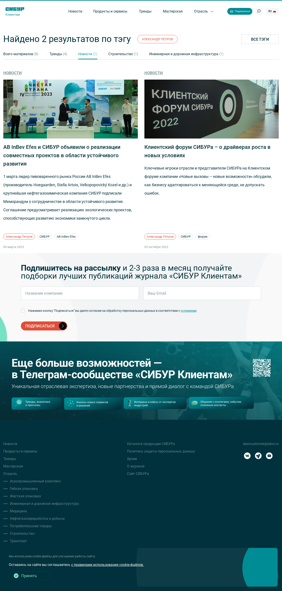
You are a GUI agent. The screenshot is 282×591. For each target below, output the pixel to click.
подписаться (46, 326)
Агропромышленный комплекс (35, 481)
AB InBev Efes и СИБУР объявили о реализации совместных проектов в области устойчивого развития (61, 155)
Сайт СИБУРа (138, 474)
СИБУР (45, 236)
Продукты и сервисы (20, 451)
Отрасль (10, 474)
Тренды (58, 54)
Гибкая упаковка (24, 489)
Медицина (18, 511)
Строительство (123, 54)
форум (202, 236)
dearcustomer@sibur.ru (261, 444)
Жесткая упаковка (25, 496)
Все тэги (260, 39)
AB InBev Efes (66, 236)
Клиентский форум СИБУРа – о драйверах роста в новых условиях (207, 151)
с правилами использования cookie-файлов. (107, 565)
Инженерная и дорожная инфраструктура (186, 54)
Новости (87, 54)
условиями (188, 310)
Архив (132, 459)
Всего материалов (20, 54)
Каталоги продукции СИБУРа (151, 444)
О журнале (135, 466)
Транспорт (18, 541)
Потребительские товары (31, 526)
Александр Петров (19, 236)
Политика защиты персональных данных (161, 451)
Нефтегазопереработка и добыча (37, 518)
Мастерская (13, 466)
